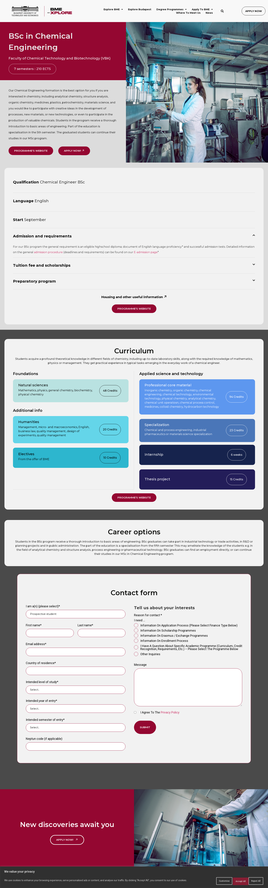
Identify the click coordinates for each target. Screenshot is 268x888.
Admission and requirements (42, 236)
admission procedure (48, 252)
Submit (145, 727)
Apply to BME (202, 9)
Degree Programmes (171, 9)
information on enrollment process (161, 641)
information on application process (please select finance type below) (186, 625)
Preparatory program (34, 281)
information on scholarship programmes (165, 631)
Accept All (253, 881)
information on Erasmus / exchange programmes (171, 636)
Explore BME (113, 9)
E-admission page (146, 252)
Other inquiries (147, 654)
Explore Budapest (139, 9)
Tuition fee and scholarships (41, 265)
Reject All (231, 881)
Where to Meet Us (188, 12)
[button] (222, 11)
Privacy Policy (170, 713)
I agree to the (156, 713)
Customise (209, 881)
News (209, 12)
